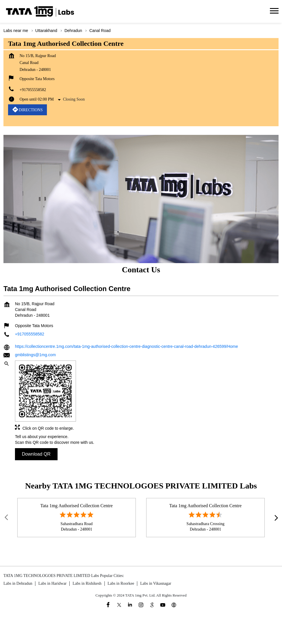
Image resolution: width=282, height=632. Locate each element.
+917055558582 (33, 90)
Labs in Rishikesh (87, 583)
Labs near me (15, 30)
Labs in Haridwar (52, 583)
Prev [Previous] (6, 517)
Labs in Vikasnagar (155, 583)
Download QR (36, 454)
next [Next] (275, 517)
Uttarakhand (46, 30)
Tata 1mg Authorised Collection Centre (76, 505)
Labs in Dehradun (17, 583)
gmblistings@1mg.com (35, 354)
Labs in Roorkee (121, 583)
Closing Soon (74, 99)
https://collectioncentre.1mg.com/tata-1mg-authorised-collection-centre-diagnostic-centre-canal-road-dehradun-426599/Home (126, 346)
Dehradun (73, 30)
